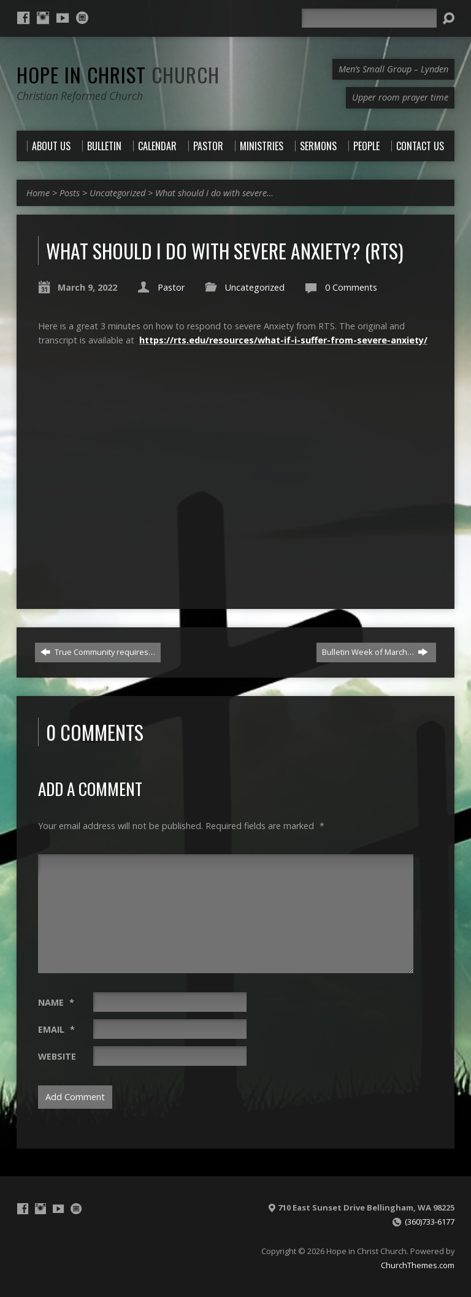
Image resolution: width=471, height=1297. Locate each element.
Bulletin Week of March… (375, 651)
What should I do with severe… (214, 193)
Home (38, 193)
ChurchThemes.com (417, 1265)
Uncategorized (117, 193)
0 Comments (351, 287)
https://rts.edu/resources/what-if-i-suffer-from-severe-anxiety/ (283, 340)
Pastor (171, 287)
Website (57, 1056)
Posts (69, 193)
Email (56, 1029)
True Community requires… (97, 651)
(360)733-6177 (429, 1221)
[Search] (369, 18)
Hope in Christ (118, 74)
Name (56, 1002)
